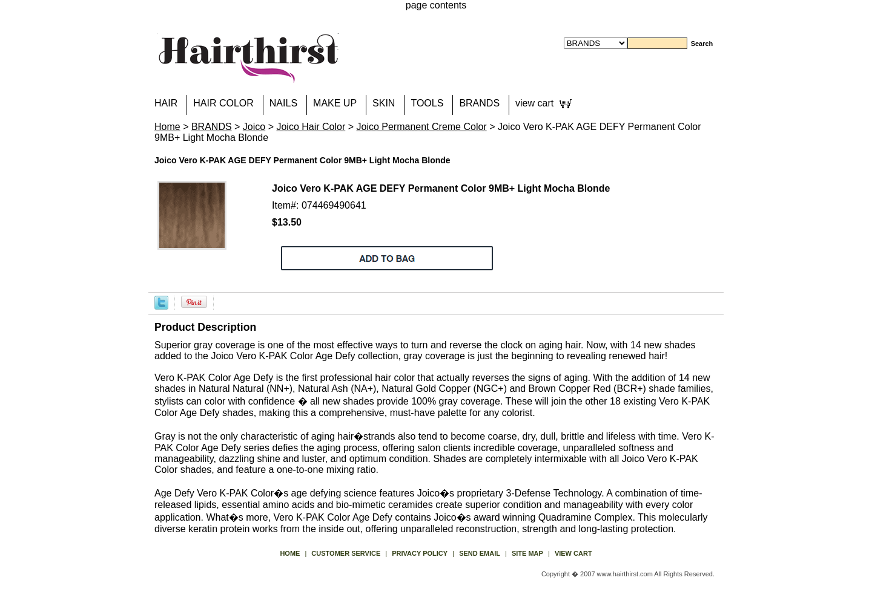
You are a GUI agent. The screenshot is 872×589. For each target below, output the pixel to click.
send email (479, 553)
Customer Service (345, 553)
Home (167, 127)
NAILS (283, 103)
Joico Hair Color (310, 127)
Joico (254, 127)
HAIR (165, 103)
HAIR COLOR (223, 103)
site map (527, 553)
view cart (534, 103)
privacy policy (420, 553)
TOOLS (427, 103)
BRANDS (479, 103)
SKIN (383, 103)
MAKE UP (335, 103)
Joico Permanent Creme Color (421, 127)
